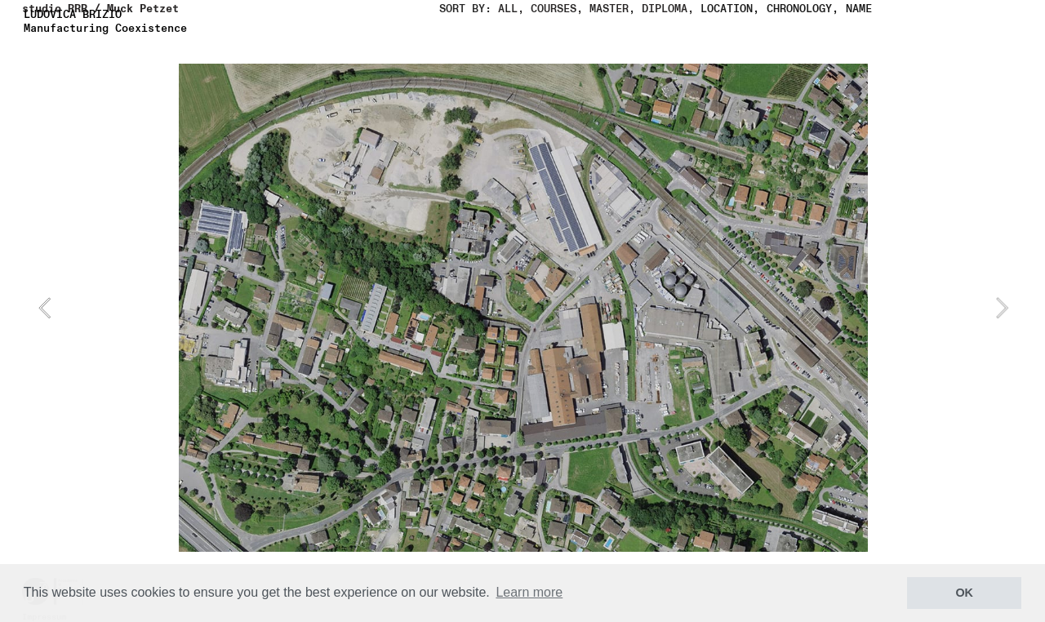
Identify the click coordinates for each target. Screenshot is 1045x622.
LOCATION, (729, 9)
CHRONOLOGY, (802, 9)
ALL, (511, 9)
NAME (859, 9)
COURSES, (553, 9)
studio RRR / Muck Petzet (100, 9)
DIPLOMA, (668, 9)
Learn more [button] (529, 592)
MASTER (609, 9)
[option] (523, 308)
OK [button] (964, 592)
